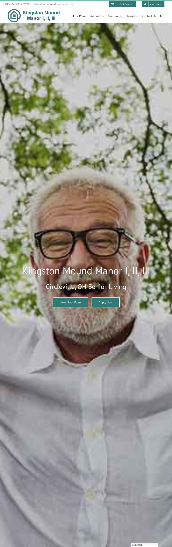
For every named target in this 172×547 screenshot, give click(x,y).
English (137, 545)
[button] (161, 15)
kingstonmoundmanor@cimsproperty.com (53, 4)
